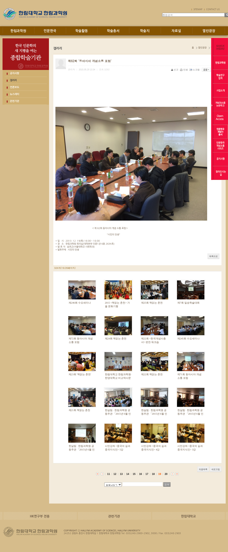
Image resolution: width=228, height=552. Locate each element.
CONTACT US (213, 9)
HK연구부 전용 (40, 516)
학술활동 (81, 30)
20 (166, 474)
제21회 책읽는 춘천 (79, 410)
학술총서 (113, 30)
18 (153, 474)
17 (146, 474)
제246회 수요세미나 (80, 302)
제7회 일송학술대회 (188, 302)
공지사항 (14, 73)
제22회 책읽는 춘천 (152, 374)
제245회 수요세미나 (188, 338)
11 (108, 474)
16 (140, 474)
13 (121, 474)
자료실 (176, 30)
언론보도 (14, 87)
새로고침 (215, 469)
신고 (175, 69)
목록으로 (213, 256)
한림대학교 (188, 516)
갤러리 (13, 80)
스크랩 (195, 69)
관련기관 (14, 101)
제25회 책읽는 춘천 (152, 302)
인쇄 (184, 69)
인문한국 (50, 30)
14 (127, 474)
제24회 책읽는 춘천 (115, 338)
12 (115, 474)
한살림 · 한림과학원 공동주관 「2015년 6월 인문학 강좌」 (118, 414)
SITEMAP (197, 9)
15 (134, 474)
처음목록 (203, 469)
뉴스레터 (14, 94)
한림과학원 (18, 30)
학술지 (144, 30)
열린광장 (209, 30)
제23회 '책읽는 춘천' (80, 374)
